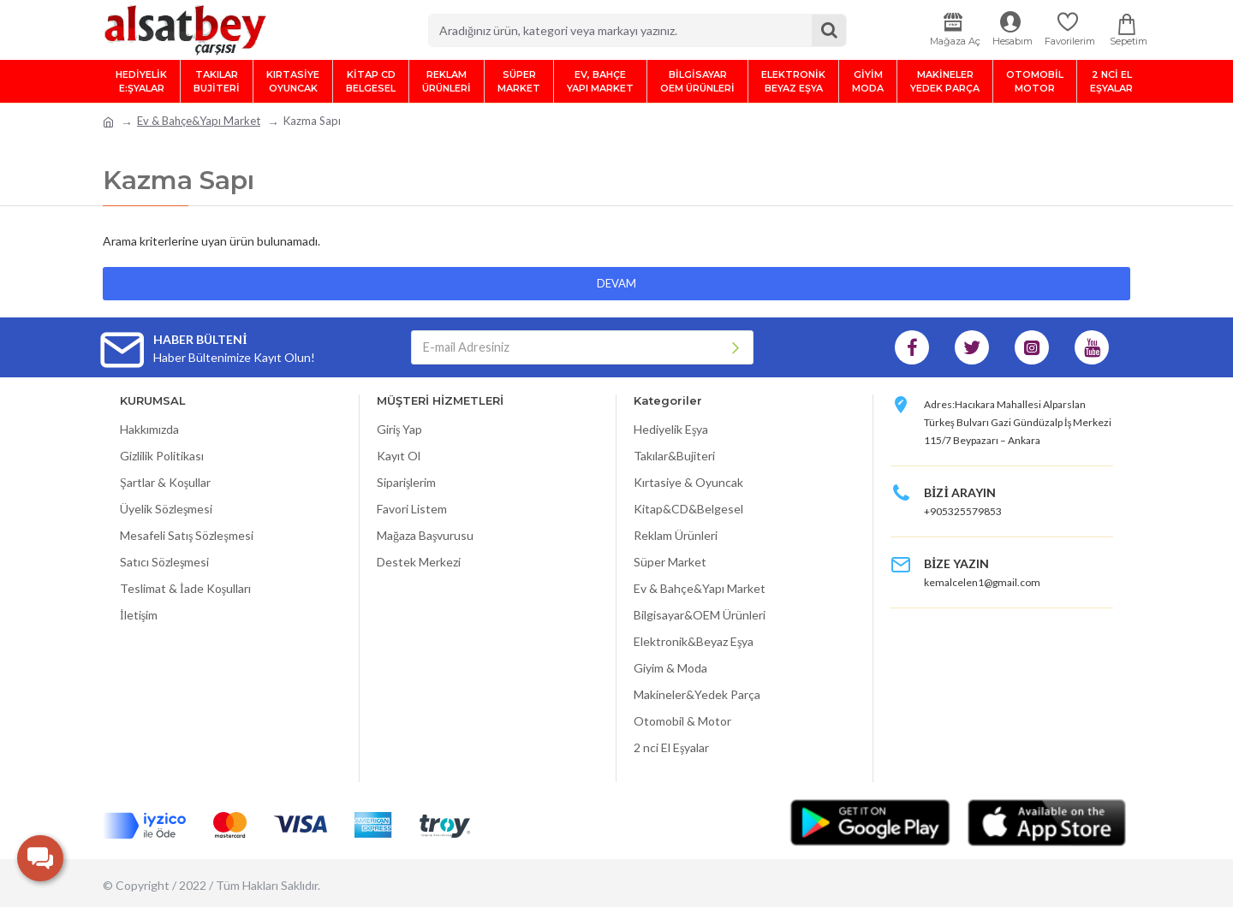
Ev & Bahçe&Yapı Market (198, 120)
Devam (616, 283)
